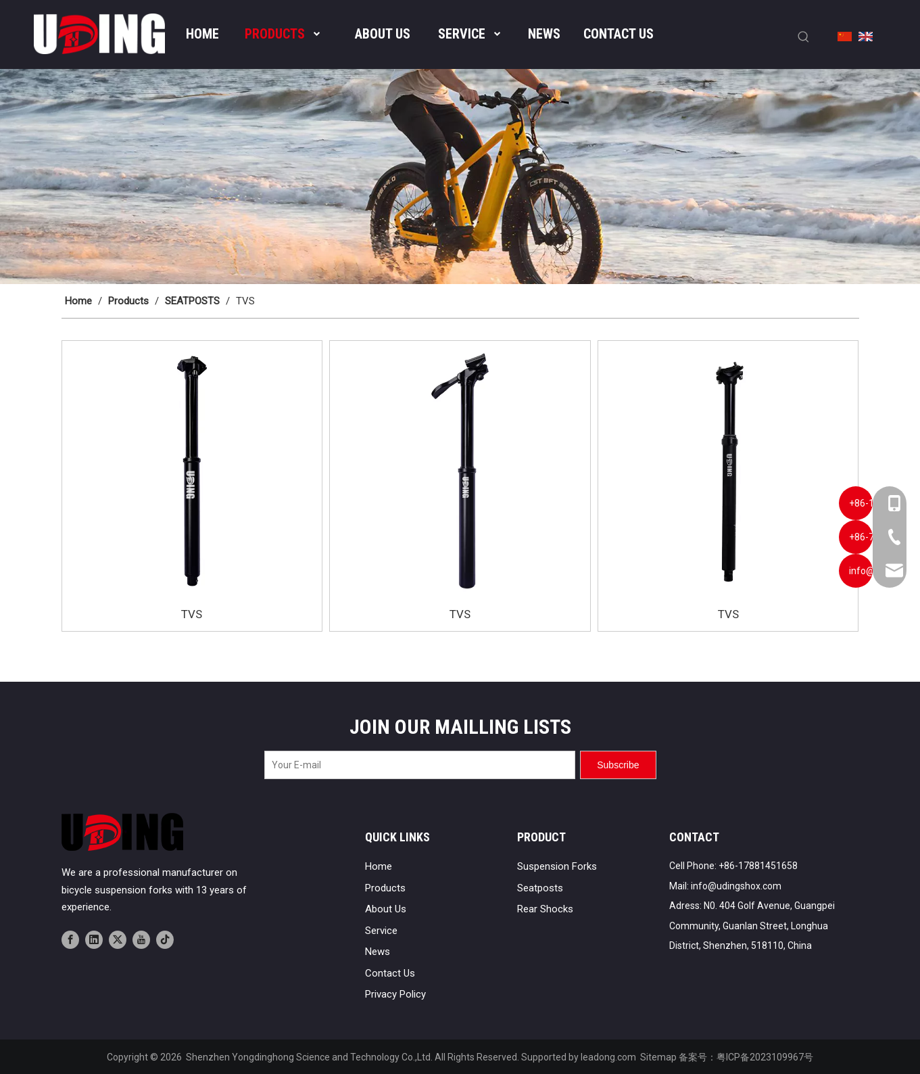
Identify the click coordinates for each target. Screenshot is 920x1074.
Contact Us (390, 973)
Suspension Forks (557, 866)
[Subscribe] (618, 765)
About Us (385, 909)
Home (378, 866)
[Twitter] (117, 939)
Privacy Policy (395, 994)
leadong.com (608, 1057)
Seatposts (540, 888)
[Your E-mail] (419, 765)
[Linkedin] (94, 939)
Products (385, 888)
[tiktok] (165, 939)
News (377, 951)
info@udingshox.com (736, 886)
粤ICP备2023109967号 (765, 1057)
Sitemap (658, 1057)
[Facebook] (70, 939)
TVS (191, 614)
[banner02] (460, 177)
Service (381, 931)
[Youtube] (141, 939)
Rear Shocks (545, 909)
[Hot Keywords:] (804, 37)
